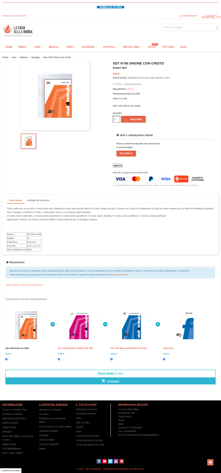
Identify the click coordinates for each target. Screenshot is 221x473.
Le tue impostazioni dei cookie (90, 444)
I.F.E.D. (130, 89)
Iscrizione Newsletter (49, 444)
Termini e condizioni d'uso (14, 409)
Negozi (42, 448)
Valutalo (126, 153)
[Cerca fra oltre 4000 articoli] (190, 27)
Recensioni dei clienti (119, 274)
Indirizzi (79, 427)
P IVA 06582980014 (11, 448)
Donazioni (7, 431)
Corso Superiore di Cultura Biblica (55, 426)
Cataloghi (43, 435)
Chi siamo (44, 414)
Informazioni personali (86, 409)
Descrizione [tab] (15, 200)
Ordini (79, 418)
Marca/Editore (119, 89)
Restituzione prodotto (86, 413)
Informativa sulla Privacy (14, 418)
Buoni (78, 431)
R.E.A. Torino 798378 (12, 453)
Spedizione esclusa (132, 84)
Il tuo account (86, 404)
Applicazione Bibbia (48, 431)
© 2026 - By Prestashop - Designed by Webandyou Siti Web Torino (111, 469)
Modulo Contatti (46, 440)
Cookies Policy (9, 427)
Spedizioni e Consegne (50, 409)
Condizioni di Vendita (12, 414)
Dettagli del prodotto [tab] (38, 200)
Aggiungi (133, 120)
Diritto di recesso (10, 423)
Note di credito (83, 422)
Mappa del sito (9, 444)
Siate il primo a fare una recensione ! (24, 285)
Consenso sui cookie (11, 470)
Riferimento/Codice (122, 94)
